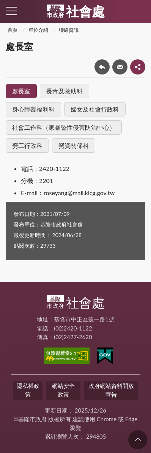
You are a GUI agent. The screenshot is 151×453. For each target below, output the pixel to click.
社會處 (76, 11)
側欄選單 (11, 11)
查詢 (139, 11)
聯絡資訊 (69, 30)
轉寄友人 (119, 66)
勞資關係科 (73, 145)
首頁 (12, 30)
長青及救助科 (64, 91)
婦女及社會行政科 (95, 109)
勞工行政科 (27, 145)
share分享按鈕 (137, 66)
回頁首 (137, 439)
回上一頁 (102, 66)
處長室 (21, 91)
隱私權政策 (28, 390)
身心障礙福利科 (33, 109)
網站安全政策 (63, 390)
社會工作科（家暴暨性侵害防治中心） (63, 127)
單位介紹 (38, 30)
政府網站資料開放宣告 (111, 390)
